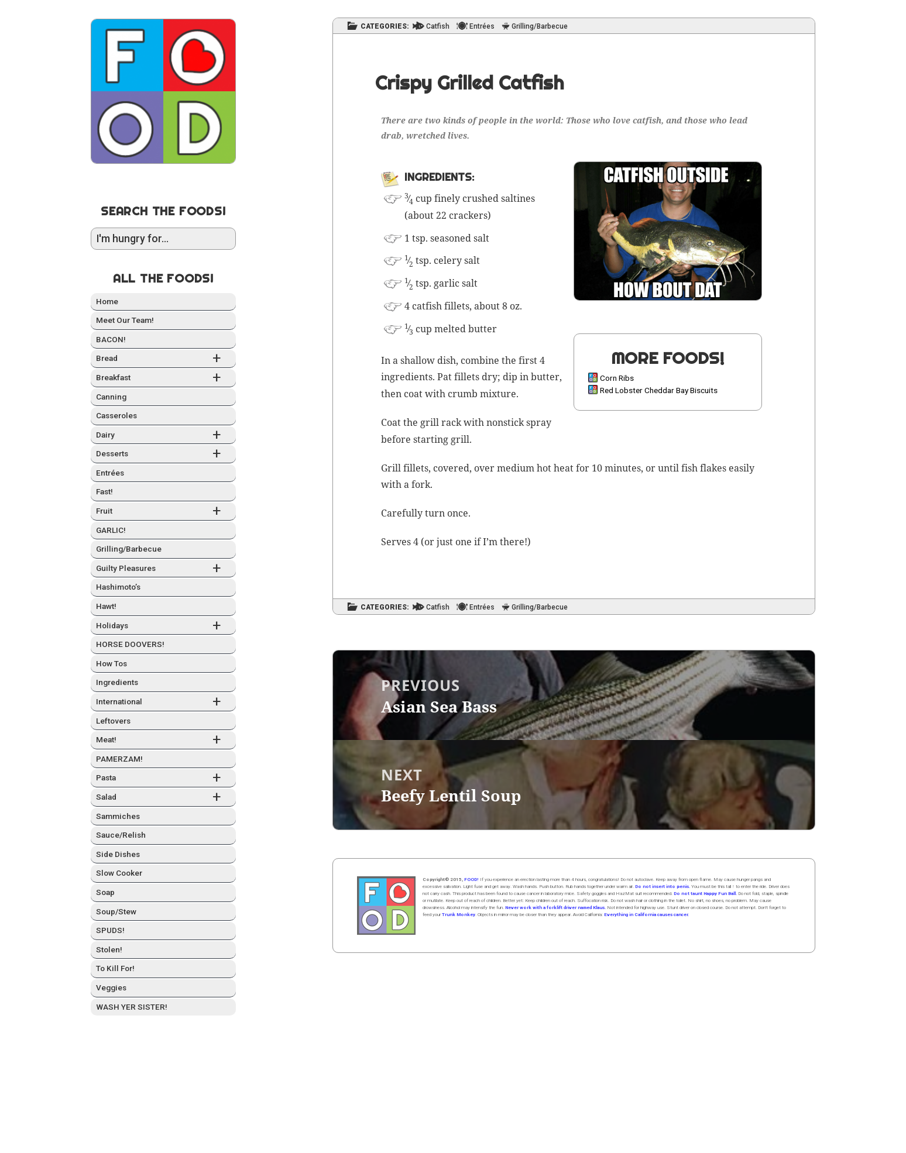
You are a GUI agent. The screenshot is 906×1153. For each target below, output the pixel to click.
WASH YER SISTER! (131, 1006)
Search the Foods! (163, 211)
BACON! (111, 339)
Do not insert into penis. (662, 886)
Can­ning (111, 396)
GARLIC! (111, 530)
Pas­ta (163, 778)
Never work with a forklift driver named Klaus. (555, 907)
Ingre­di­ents (117, 682)
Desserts (163, 454)
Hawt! (106, 606)
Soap (105, 892)
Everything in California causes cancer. (646, 914)
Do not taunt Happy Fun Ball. (705, 893)
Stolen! (109, 949)
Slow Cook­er (119, 872)
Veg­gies (111, 987)
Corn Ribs (617, 378)
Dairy (163, 435)
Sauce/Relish (121, 834)
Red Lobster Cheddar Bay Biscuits (659, 390)
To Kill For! (115, 968)
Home (107, 301)
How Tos (111, 663)
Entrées (110, 472)
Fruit (163, 511)
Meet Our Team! (125, 320)
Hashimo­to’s (118, 586)
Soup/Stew (116, 911)
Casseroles (116, 415)
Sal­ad (163, 798)
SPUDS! (110, 930)
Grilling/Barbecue (129, 548)
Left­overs (113, 720)
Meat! (163, 740)
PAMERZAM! (119, 758)
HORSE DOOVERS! (130, 644)
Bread (163, 359)
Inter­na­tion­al (163, 702)
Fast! (104, 491)
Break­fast (163, 378)
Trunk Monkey (458, 914)
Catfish (437, 26)
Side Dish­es (118, 854)
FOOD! (471, 879)
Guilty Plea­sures (163, 569)
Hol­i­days (163, 626)
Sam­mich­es (118, 816)
